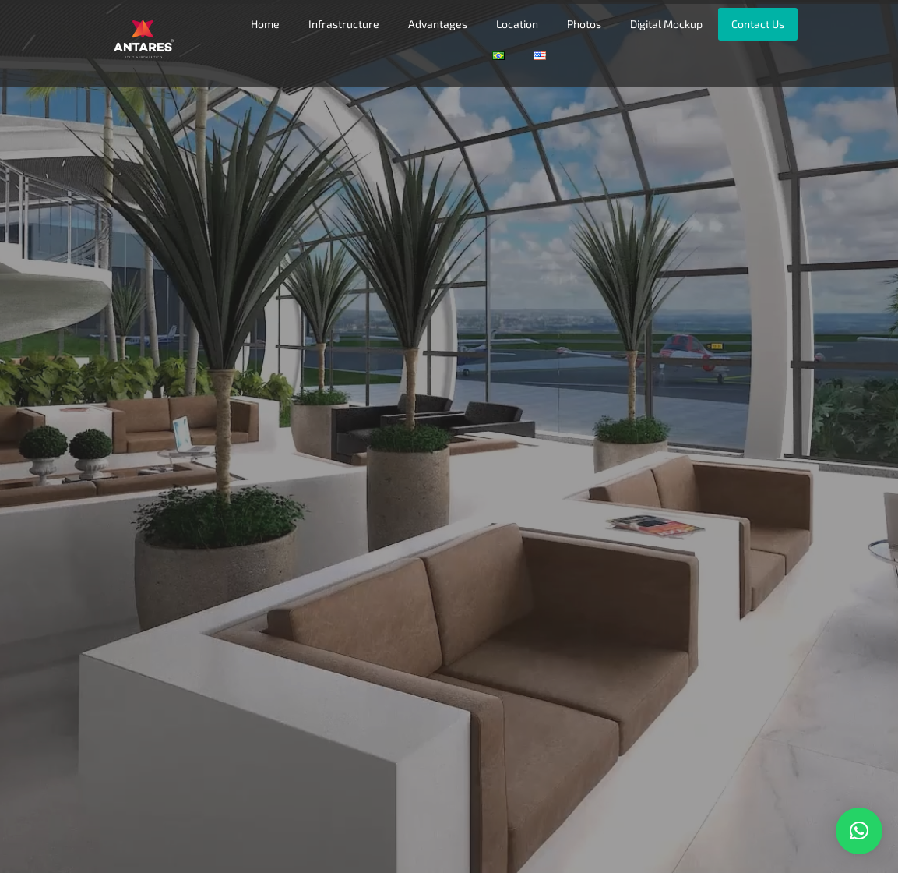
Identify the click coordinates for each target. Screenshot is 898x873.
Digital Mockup (666, 23)
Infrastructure (343, 23)
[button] (859, 831)
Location (517, 23)
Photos (584, 23)
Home (265, 23)
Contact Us (757, 23)
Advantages (437, 23)
